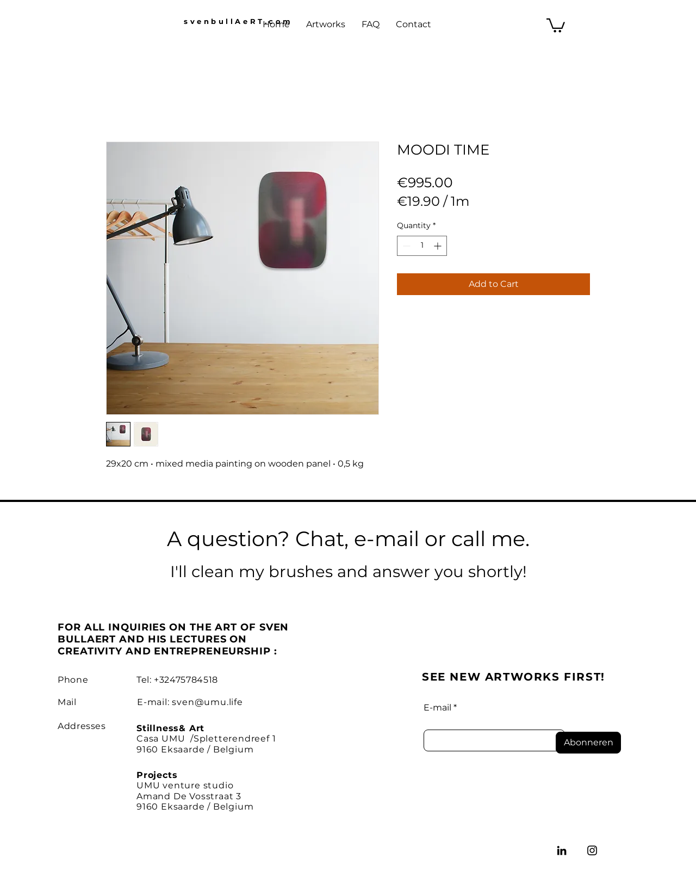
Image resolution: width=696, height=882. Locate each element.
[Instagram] (592, 850)
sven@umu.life (207, 702)
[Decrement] (405, 245)
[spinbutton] (422, 245)
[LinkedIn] (561, 850)
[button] (555, 25)
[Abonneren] (588, 743)
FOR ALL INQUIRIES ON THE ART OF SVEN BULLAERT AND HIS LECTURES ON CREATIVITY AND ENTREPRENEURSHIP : (173, 639)
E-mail (437, 707)
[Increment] (438, 245)
